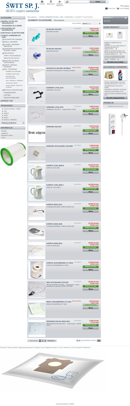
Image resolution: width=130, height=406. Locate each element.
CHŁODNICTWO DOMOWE (13, 39)
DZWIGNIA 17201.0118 (54, 88)
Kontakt (42, 4)
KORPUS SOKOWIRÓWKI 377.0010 (59, 263)
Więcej (91, 36)
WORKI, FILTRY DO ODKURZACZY (10, 22)
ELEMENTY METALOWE (12, 74)
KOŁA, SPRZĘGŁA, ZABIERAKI (14, 80)
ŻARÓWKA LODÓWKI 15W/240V (115, 89)
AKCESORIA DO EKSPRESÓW (8, 29)
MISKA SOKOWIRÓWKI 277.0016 (58, 302)
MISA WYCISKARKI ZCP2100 (57, 282)
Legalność (4, 133)
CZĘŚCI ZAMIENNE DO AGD (11, 36)
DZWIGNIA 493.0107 (54, 127)
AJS (5, 111)
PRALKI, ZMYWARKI (11, 42)
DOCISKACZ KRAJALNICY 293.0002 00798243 (61, 70)
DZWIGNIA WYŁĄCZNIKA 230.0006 (59, 146)
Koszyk (107, 18)
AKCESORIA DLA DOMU (12, 26)
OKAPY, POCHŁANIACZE (12, 55)
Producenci (7, 106)
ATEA (6, 115)
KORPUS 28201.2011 (54, 205)
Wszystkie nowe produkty (115, 62)
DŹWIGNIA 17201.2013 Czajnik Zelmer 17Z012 (61, 109)
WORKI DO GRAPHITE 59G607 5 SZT (114, 51)
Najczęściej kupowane (115, 67)
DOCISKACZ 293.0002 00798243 (58, 68)
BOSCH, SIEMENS (10, 120)
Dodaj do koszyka (90, 33)
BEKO (6, 117)
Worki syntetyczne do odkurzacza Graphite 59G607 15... (115, 53)
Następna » (51, 340)
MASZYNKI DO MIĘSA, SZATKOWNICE (11, 61)
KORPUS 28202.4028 (54, 224)
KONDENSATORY (10, 92)
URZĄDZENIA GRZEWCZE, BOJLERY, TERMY (13, 49)
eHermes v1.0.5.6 (69, 347)
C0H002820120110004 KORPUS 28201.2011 (60, 207)
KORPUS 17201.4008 (53, 168)
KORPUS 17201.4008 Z (55, 185)
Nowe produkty (112, 27)
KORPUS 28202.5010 (54, 243)
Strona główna (32, 17)
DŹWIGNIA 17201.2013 (54, 107)
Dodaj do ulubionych (59, 4)
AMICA (6, 113)
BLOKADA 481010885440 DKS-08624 (114, 56)
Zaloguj (126, 6)
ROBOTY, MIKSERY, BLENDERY (10, 66)
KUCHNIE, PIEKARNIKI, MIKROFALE (12, 45)
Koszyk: (122, 8)
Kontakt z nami (39, 347)
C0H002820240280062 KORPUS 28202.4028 (60, 226)
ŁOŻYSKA (7, 95)
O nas (3, 137)
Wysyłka (4, 131)
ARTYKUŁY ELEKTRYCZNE (13, 33)
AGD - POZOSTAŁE (10, 69)
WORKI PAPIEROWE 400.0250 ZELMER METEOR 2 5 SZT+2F (114, 83)
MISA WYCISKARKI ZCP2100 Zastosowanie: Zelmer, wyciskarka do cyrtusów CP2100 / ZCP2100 (63, 285)
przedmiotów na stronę (88, 340)
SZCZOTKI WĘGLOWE (11, 97)
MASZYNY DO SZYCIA (11, 58)
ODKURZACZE (9, 53)
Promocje (109, 103)
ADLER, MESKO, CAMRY (12, 109)
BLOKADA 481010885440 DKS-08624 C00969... (114, 58)
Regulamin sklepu (7, 135)
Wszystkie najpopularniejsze (115, 98)
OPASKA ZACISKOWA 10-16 (113, 91)
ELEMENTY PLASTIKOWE (13, 71)
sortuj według (76, 23)
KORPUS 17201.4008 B (55, 166)
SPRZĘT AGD (7, 101)
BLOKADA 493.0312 (54, 49)
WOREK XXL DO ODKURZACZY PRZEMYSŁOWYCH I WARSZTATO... (115, 47)
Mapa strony (51, 4)
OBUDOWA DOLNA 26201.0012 (58, 321)
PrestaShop (85, 347)
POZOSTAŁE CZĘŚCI (12, 83)
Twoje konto (112, 8)
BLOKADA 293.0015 (54, 29)
